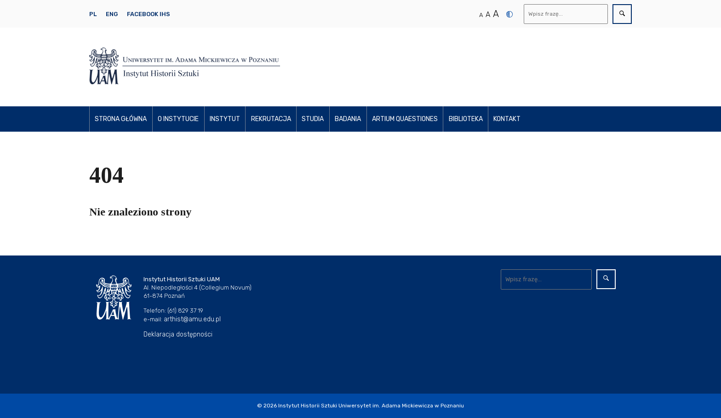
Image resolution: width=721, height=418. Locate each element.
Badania (348, 119)
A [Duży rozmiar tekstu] (496, 13)
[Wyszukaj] (566, 14)
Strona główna (121, 119)
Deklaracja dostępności (177, 334)
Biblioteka (466, 119)
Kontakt (507, 119)
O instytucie (178, 119)
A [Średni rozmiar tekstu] (488, 14)
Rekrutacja (271, 119)
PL (93, 14)
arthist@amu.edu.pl (192, 319)
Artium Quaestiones (405, 119)
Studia (313, 119)
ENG (112, 14)
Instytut (225, 119)
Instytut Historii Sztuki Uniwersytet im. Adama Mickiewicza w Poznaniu (371, 405)
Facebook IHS (148, 14)
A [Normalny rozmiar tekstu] (481, 15)
